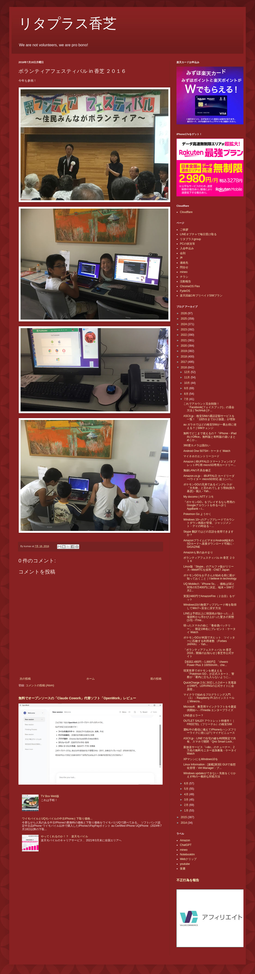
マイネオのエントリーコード (201, 456)
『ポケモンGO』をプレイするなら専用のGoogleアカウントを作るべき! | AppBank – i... (209, 505)
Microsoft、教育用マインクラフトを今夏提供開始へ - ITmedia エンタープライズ (209, 708)
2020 (184, 345)
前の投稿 (155, 678)
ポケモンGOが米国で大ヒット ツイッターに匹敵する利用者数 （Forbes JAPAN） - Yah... (209, 641)
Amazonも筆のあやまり (198, 552)
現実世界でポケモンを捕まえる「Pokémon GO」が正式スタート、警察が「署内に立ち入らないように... (208, 674)
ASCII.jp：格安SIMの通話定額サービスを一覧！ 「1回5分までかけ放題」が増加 (209, 417)
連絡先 (184, 262)
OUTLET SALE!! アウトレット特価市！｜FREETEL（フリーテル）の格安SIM (209, 722)
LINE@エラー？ (193, 715)
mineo (184, 272)
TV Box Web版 (50, 796)
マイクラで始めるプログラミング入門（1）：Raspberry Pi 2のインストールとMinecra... (208, 698)
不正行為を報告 (187, 880)
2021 (184, 340)
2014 (184, 822)
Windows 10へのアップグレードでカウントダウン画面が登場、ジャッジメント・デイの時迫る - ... (208, 523)
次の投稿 (25, 678)
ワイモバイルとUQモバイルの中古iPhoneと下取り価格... (57, 818)
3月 (186, 799)
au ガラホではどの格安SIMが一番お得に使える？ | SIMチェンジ (210, 426)
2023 (184, 329)
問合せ (184, 267)
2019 (184, 351)
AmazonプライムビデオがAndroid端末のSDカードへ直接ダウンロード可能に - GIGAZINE (208, 544)
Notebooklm (187, 854)
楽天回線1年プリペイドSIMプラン (201, 295)
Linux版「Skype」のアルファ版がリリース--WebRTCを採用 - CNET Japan (208, 568)
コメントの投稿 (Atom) (40, 685)
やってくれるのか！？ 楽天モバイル (64, 836)
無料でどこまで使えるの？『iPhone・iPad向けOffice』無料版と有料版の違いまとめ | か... (209, 437)
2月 (186, 805)
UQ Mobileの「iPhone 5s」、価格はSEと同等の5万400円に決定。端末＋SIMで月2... (209, 587)
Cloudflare (186, 212)
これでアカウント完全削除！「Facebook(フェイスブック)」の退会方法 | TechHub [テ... (208, 407)
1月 (186, 810)
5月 (186, 788)
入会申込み (187, 248)
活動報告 (185, 281)
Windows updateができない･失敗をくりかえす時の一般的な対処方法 (209, 775)
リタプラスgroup (190, 239)
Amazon (185, 840)
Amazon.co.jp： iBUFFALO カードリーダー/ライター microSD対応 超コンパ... (208, 477)
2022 (184, 334)
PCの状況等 (187, 243)
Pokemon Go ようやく (197, 514)
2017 (184, 362)
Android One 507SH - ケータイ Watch (206, 451)
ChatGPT (185, 845)
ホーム (90, 678)
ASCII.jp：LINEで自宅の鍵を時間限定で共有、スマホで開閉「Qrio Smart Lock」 (209, 740)
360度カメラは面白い (196, 445)
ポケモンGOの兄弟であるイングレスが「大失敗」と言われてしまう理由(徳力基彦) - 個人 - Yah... (209, 488)
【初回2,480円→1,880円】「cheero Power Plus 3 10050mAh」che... (205, 663)
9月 (186, 388)
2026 (184, 313)
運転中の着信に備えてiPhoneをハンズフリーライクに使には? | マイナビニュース (209, 731)
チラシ (184, 276)
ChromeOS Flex (190, 286)
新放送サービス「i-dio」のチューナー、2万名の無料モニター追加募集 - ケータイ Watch (210, 750)
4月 (186, 794)
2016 (184, 367)
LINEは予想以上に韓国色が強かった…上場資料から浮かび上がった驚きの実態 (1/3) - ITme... (208, 617)
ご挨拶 (184, 229)
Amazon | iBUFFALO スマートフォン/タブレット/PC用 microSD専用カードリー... (209, 463)
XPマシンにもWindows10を (200, 759)
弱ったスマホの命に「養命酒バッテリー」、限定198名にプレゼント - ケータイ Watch (209, 629)
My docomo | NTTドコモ (198, 496)
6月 (186, 783)
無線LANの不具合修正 (197, 470)
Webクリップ (188, 859)
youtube (185, 864)
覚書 (182, 868)
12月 (187, 372)
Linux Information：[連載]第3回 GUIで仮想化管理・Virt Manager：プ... (209, 766)
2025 (184, 318)
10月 (187, 383)
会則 (182, 253)
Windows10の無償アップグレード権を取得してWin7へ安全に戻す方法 (210, 606)
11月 (187, 377)
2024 (184, 324)
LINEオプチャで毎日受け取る (198, 234)
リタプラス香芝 (67, 23)
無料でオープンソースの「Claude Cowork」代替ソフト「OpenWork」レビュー (77, 698)
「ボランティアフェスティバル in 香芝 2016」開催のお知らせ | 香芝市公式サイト (208, 653)
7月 (186, 399)
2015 (184, 817)
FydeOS (185, 291)
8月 (186, 393)
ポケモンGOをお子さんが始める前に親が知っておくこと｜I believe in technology (210, 577)
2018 (184, 356)
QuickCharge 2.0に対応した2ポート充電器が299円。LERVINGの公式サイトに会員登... (209, 686)
